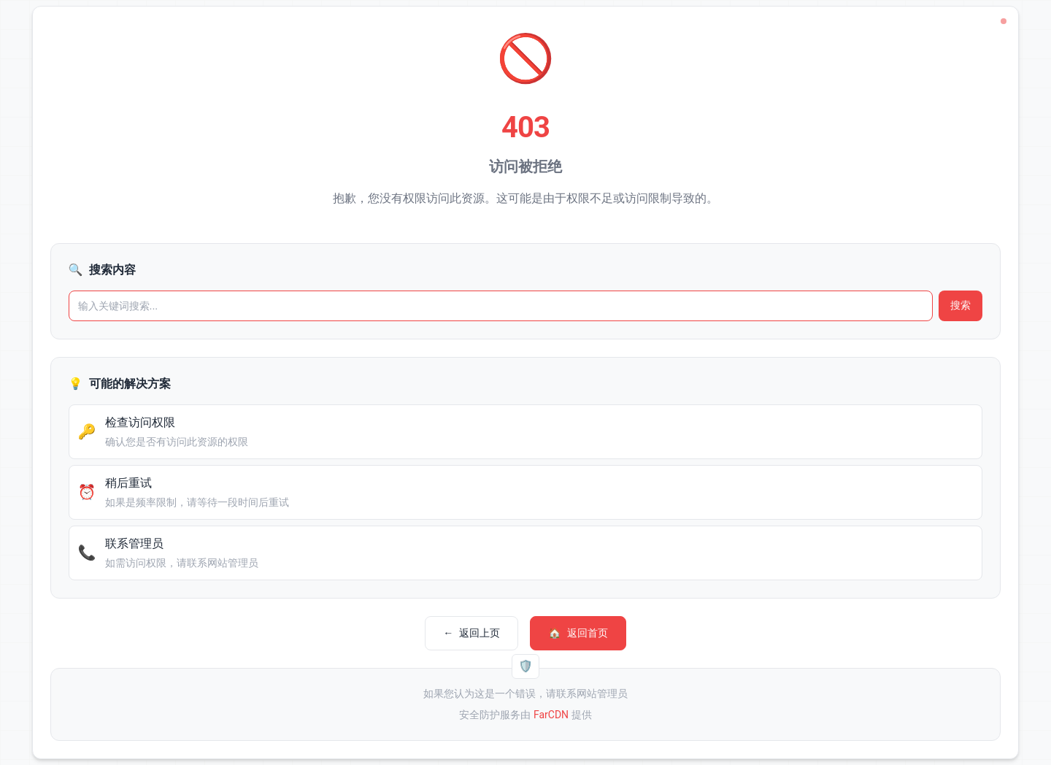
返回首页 (577, 633)
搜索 (960, 305)
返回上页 (471, 633)
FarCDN (551, 714)
